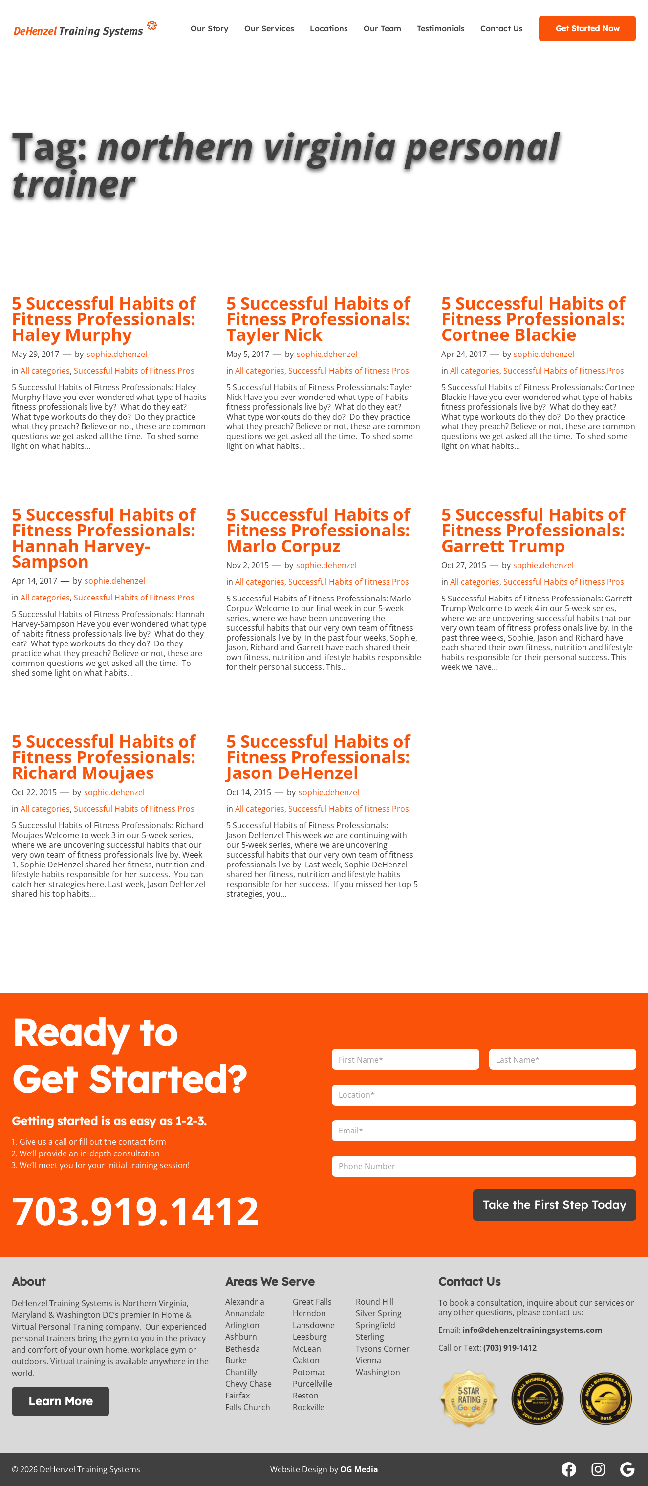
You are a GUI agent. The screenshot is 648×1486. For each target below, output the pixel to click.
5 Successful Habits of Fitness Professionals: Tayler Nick (318, 318)
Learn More (60, 1401)
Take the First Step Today (554, 1205)
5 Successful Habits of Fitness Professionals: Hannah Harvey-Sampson (104, 538)
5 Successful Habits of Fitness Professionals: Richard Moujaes (104, 756)
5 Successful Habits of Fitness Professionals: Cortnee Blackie (533, 318)
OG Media (359, 1469)
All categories (45, 370)
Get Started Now (588, 28)
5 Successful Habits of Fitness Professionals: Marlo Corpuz (318, 530)
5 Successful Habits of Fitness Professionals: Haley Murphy (104, 318)
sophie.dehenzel (116, 354)
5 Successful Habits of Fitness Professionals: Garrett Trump (533, 530)
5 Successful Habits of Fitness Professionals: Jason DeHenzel (318, 756)
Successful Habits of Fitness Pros (134, 370)
